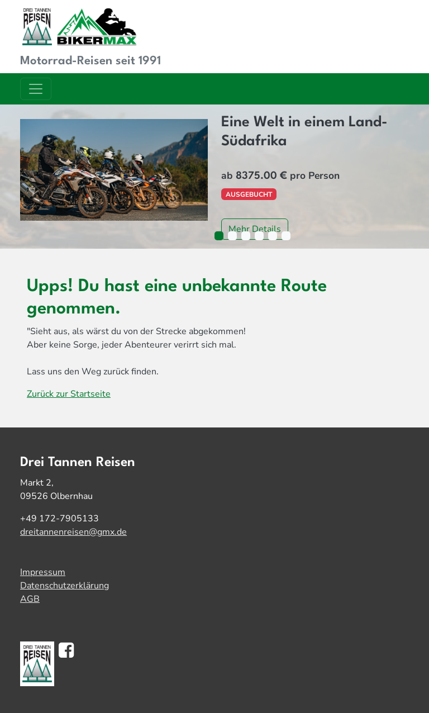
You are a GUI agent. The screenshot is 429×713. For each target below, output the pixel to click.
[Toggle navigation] (35, 89)
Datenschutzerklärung (64, 585)
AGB (30, 599)
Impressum (42, 572)
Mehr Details (254, 229)
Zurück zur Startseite (69, 394)
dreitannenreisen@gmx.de (73, 532)
